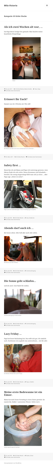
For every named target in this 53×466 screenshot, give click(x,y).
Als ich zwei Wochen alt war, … (23, 27)
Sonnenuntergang (31, 271)
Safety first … (12, 165)
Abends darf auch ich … (19, 228)
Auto (27, 218)
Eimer (31, 455)
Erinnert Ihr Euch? (15, 99)
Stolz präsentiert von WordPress (12, 463)
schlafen (31, 382)
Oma (36, 89)
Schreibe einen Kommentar (13, 90)
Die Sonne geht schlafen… (20, 281)
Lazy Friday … (13, 333)
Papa (39, 89)
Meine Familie (28, 89)
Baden (28, 455)
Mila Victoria (10, 5)
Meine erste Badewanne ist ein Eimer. (23, 393)
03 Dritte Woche (19, 89)
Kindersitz (31, 218)
